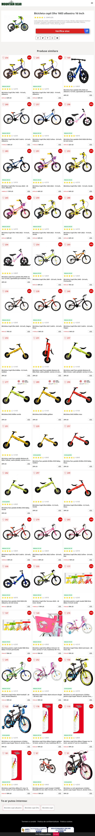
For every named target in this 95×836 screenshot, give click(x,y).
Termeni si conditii (29, 821)
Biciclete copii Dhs (32, 808)
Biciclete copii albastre (12, 808)
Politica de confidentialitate (48, 821)
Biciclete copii (47, 808)
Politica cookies (66, 821)
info (28, 98)
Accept (56, 834)
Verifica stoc (72, 31)
